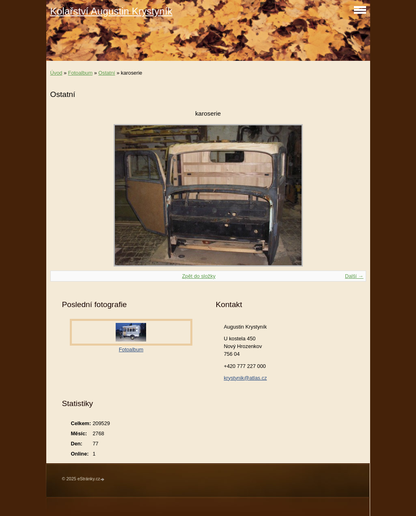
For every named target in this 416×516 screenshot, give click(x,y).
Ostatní (106, 73)
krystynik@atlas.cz (245, 378)
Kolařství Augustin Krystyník (111, 11)
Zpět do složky (199, 276)
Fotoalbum (80, 73)
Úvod (56, 73)
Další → (354, 276)
